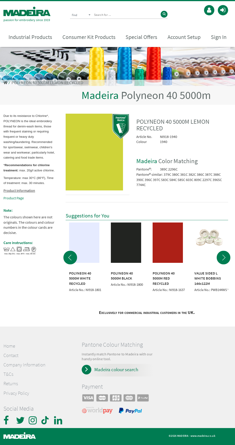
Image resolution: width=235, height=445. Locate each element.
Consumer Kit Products (88, 37)
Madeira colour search (116, 369)
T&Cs (8, 374)
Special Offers (141, 37)
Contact (10, 355)
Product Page (13, 198)
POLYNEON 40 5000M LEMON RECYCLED (47, 82)
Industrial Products (30, 37)
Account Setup (184, 37)
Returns (10, 384)
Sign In (219, 37)
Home (9, 346)
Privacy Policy (16, 393)
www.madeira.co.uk (202, 435)
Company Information (24, 365)
